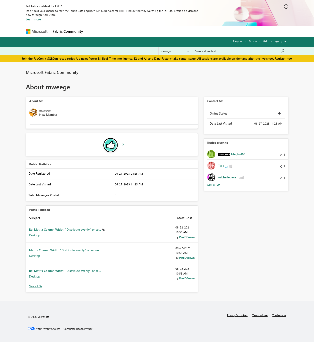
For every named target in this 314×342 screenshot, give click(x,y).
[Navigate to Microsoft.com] (36, 31)
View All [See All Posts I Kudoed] (35, 286)
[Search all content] (240, 51)
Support (194, 31)
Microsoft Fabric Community (52, 72)
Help (265, 41)
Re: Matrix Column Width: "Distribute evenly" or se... (65, 229)
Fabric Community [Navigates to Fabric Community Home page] (68, 31)
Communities (143, 31)
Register (238, 41)
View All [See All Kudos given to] (213, 184)
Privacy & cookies (237, 315)
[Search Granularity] (175, 51)
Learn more (33, 19)
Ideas (126, 31)
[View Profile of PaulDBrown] (187, 237)
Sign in (253, 41)
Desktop (34, 235)
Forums (92, 31)
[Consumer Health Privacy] (77, 328)
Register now (283, 58)
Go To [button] (279, 41)
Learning (177, 31)
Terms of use (260, 315)
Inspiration (110, 31)
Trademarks (279, 315)
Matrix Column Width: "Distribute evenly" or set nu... (65, 250)
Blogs (162, 31)
